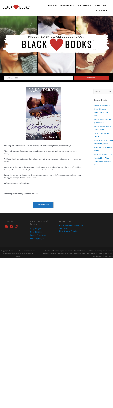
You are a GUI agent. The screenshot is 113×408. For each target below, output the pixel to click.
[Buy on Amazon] (43, 205)
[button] (91, 78)
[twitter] (36, 232)
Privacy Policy (29, 251)
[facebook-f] (36, 228)
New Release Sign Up (68, 231)
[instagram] (17, 226)
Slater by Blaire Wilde (101, 158)
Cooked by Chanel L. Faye (103, 154)
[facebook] (7, 226)
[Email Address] (38, 78)
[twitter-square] (12, 226)
